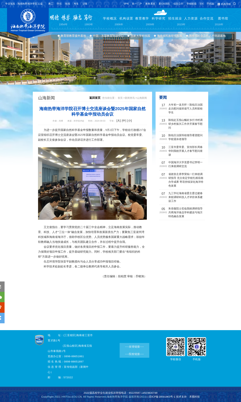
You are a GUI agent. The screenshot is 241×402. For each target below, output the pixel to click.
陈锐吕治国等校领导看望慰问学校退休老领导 (185, 137)
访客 (85, 3)
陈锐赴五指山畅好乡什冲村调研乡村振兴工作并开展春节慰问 (185, 124)
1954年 (63, 24)
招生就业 (175, 18)
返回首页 (95, 97)
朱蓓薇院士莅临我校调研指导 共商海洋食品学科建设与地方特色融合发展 (185, 212)
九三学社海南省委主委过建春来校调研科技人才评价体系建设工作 (185, 197)
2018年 (219, 24)
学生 (59, 3)
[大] (118, 120)
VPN (126, 3)
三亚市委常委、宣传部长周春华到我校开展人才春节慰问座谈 (185, 151)
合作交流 (207, 18)
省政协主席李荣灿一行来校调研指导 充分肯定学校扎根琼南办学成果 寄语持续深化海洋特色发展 (185, 180)
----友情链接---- (134, 346)
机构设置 (126, 18)
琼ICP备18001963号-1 (162, 396)
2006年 (119, 24)
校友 (67, 3)
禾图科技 (194, 396)
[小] (129, 120)
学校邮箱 (191, 3)
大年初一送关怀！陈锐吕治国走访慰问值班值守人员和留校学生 (185, 108)
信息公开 (178, 3)
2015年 (181, 24)
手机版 (210, 3)
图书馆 (223, 18)
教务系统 (150, 3)
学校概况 (110, 18)
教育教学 (142, 18)
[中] (124, 120)
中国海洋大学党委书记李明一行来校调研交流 (185, 164)
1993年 (89, 24)
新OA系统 (164, 3)
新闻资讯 (130, 97)
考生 (76, 3)
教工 (50, 3)
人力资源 (191, 18)
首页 (120, 97)
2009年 (150, 24)
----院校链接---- (134, 353)
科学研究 (159, 18)
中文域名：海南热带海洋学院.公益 (24, 3)
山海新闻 (142, 97)
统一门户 (137, 3)
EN (201, 3)
